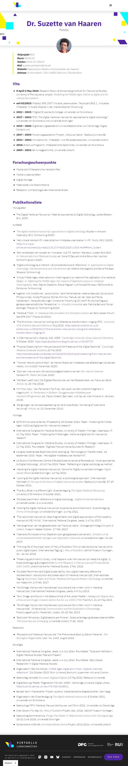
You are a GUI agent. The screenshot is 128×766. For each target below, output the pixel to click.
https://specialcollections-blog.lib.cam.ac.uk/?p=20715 (64, 341)
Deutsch (8, 763)
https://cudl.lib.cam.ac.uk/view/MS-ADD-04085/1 (42, 686)
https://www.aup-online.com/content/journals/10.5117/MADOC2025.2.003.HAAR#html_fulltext (58, 245)
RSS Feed (113, 757)
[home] (17, 5)
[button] (110, 5)
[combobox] (10, 763)
